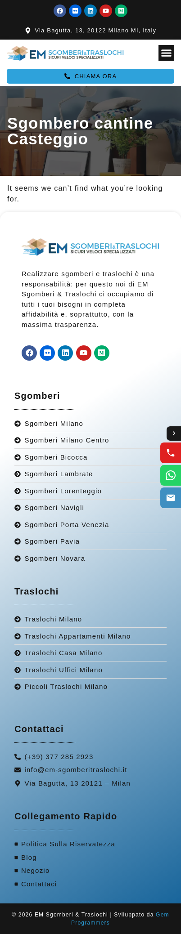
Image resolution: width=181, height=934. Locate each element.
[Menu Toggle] (166, 53)
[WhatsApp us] (170, 475)
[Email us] (170, 497)
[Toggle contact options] (174, 433)
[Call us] (170, 452)
